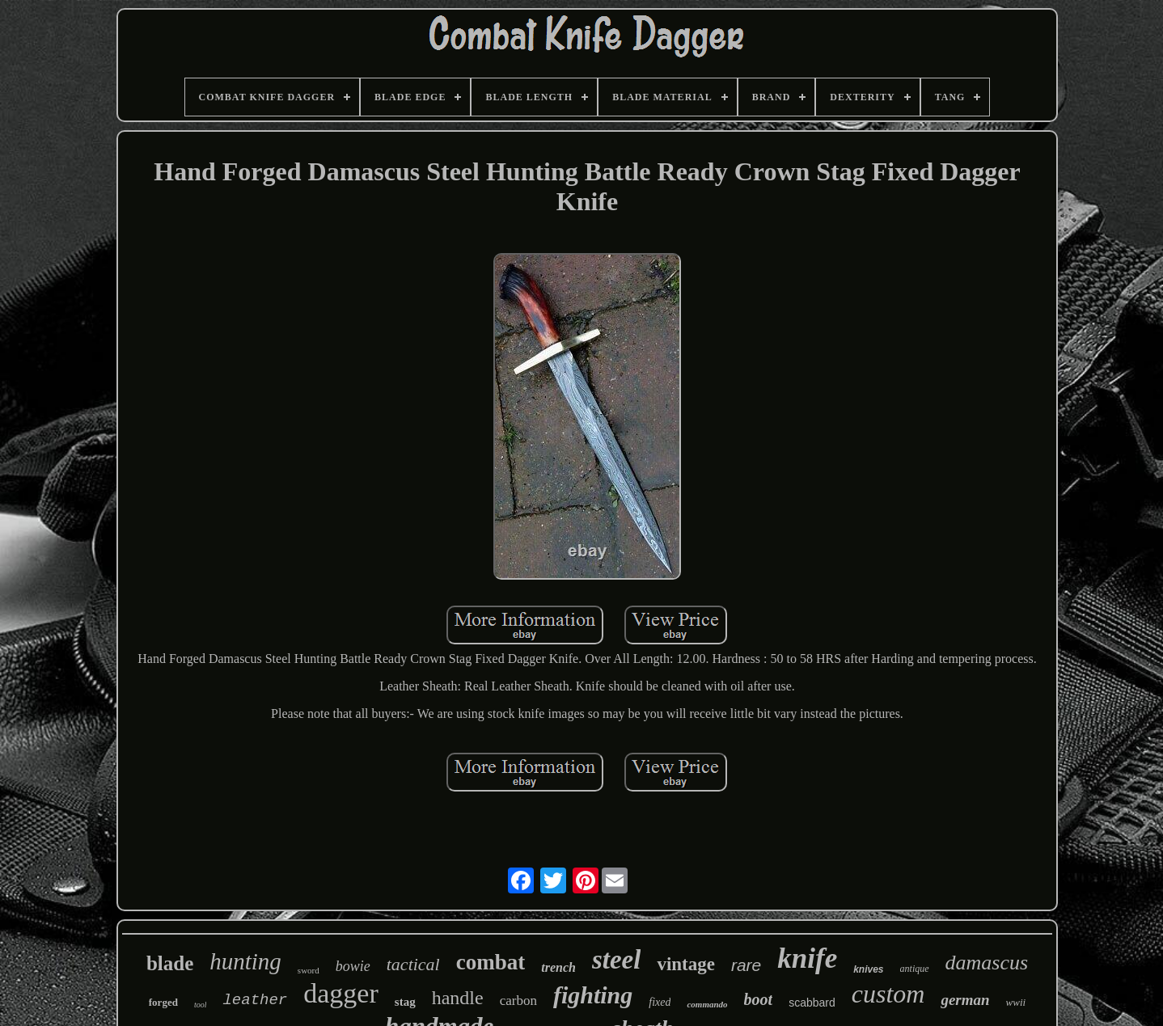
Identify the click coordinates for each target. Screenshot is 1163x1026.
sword (308, 970)
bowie (353, 966)
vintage (686, 964)
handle (458, 997)
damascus (987, 962)
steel (616, 959)
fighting (592, 995)
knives (868, 969)
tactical (413, 964)
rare (746, 965)
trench (558, 967)
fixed (659, 1002)
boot (758, 999)
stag (405, 1001)
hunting (245, 961)
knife (807, 958)
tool (200, 1004)
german (965, 999)
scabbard (812, 1002)
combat (490, 962)
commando (707, 1004)
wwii (1016, 1002)
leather (254, 1000)
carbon (518, 1000)
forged (163, 1002)
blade (169, 963)
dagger (341, 993)
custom (888, 993)
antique (914, 968)
